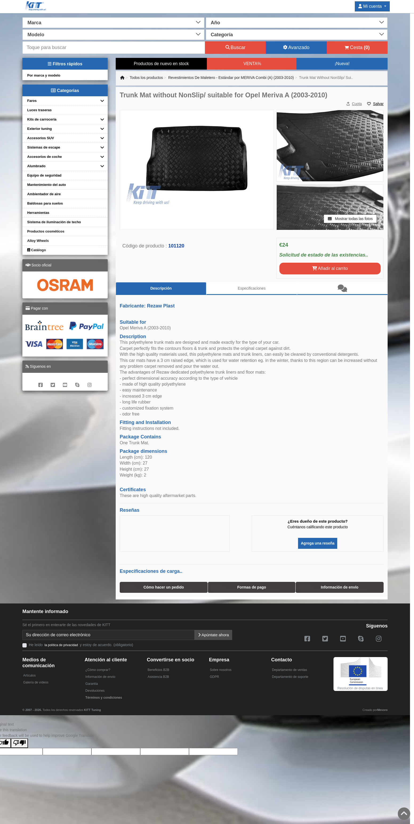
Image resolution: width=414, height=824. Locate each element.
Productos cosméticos (45, 231)
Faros (32, 101)
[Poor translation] (19, 743)
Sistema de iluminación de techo (54, 222)
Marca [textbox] (34, 22)
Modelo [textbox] (35, 34)
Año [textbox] (215, 22)
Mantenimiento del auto (46, 185)
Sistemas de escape (43, 147)
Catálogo (36, 250)
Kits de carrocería (42, 119)
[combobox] (113, 22)
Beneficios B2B (158, 670)
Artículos (29, 675)
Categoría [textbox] (222, 34)
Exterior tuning (39, 129)
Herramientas (38, 213)
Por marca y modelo (43, 75)
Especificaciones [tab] (252, 288)
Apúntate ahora (213, 635)
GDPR (214, 677)
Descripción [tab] (161, 288)
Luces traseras (39, 110)
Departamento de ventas (289, 670)
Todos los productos (146, 77)
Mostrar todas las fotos (350, 219)
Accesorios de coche (44, 157)
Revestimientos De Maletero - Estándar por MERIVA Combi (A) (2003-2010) (231, 77)
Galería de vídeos (36, 682)
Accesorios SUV (40, 138)
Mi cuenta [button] (370, 6)
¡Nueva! (342, 63)
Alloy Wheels (38, 241)
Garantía (91, 684)
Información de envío (100, 677)
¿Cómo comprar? (97, 670)
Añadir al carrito (330, 268)
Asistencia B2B (158, 677)
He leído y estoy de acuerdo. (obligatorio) (81, 645)
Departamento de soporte (290, 677)
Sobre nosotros (220, 670)
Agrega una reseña (317, 543)
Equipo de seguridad (44, 175)
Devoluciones (94, 691)
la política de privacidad (61, 645)
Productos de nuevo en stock (161, 63)
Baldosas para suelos (45, 203)
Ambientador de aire (44, 194)
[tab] (342, 288)
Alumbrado (36, 166)
